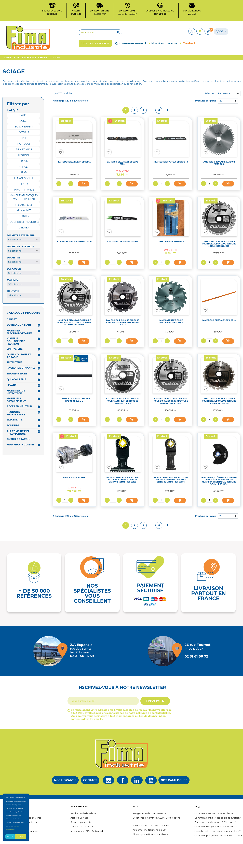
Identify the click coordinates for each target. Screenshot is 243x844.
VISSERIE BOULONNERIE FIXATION (16, 344)
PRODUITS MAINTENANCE (16, 416)
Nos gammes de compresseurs (149, 816)
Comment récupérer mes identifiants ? (216, 830)
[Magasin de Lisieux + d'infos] (164, 654)
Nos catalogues (174, 783)
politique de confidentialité (153, 716)
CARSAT (12, 322)
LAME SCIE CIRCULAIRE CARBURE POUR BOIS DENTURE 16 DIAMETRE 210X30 (122, 325)
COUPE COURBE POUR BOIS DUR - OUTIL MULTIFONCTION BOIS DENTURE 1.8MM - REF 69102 (122, 482)
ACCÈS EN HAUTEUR (19, 409)
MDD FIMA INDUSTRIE (20, 447)
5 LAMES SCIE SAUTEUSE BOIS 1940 (171, 165)
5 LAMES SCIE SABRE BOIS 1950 (122, 245)
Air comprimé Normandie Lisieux (150, 837)
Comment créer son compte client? (214, 816)
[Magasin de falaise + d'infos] (49, 654)
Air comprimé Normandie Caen (150, 833)
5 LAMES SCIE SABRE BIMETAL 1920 (74, 245)
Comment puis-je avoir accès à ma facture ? (218, 838)
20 (221, 104)
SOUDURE (13, 428)
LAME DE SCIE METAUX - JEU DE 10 (219, 323)
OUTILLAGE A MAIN (19, 328)
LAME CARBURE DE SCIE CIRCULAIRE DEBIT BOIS (171, 324)
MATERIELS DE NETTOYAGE (16, 395)
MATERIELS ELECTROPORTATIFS (19, 335)
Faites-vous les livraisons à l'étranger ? (215, 825)
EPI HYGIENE (14, 352)
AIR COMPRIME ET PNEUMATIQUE (18, 435)
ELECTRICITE (14, 423)
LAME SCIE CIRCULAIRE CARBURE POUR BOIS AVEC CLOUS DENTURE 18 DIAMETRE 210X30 (74, 325)
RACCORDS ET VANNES (21, 371)
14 (159, 113)
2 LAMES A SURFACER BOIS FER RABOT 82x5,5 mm (74, 403)
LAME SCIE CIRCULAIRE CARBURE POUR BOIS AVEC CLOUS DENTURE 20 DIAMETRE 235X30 (171, 404)
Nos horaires (65, 783)
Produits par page (205, 104)
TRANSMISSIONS (17, 376)
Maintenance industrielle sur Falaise (152, 828)
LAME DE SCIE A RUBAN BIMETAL (74, 165)
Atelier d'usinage (79, 821)
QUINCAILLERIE (16, 382)
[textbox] (23, 242)
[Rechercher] (83, 35)
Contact (90, 783)
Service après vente (81, 825)
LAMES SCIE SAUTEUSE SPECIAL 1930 (122, 166)
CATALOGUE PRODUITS (23, 315)
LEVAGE (11, 388)
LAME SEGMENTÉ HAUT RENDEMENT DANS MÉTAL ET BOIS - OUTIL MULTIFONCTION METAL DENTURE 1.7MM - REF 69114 (219, 483)
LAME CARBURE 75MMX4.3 (171, 245)
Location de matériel (82, 830)
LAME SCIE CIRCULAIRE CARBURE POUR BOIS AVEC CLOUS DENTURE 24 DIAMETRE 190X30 (219, 404)
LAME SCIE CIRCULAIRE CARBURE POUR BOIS (218, 166)
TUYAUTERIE (14, 365)
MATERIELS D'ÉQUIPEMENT (16, 403)
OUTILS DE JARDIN (18, 442)
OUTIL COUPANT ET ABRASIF (19, 359)
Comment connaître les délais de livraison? (218, 821)
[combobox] (23, 242)
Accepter (20, 836)
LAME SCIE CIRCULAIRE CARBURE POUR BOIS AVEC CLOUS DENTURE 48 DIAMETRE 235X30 (219, 247)
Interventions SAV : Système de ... (88, 834)
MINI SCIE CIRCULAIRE (74, 480)
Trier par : (210, 96)
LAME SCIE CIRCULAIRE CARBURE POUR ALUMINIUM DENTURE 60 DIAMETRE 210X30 (122, 404)
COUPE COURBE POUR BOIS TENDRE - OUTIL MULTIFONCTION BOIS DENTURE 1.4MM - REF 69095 (170, 482)
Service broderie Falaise (83, 816)
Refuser (10, 836)
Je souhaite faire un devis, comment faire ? (218, 834)
